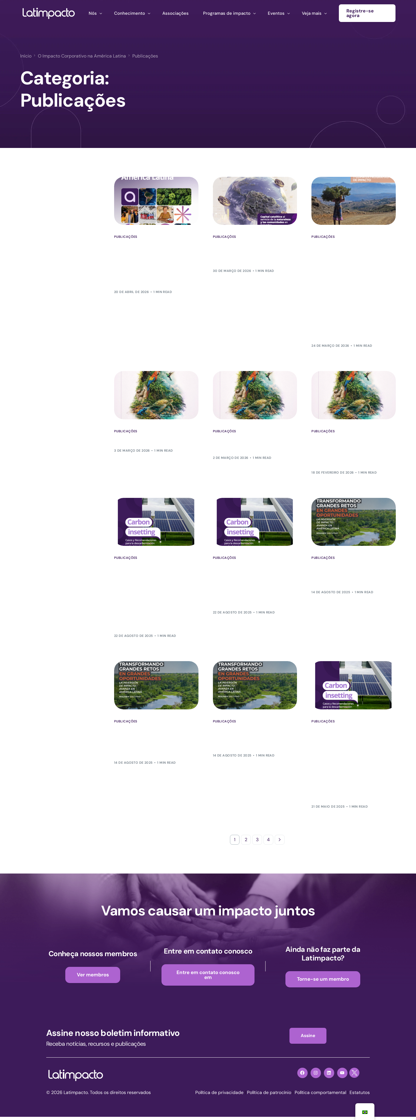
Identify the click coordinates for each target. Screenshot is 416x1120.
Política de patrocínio (267, 1096)
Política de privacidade (217, 1096)
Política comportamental (320, 1096)
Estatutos (360, 1096)
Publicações (126, 236)
